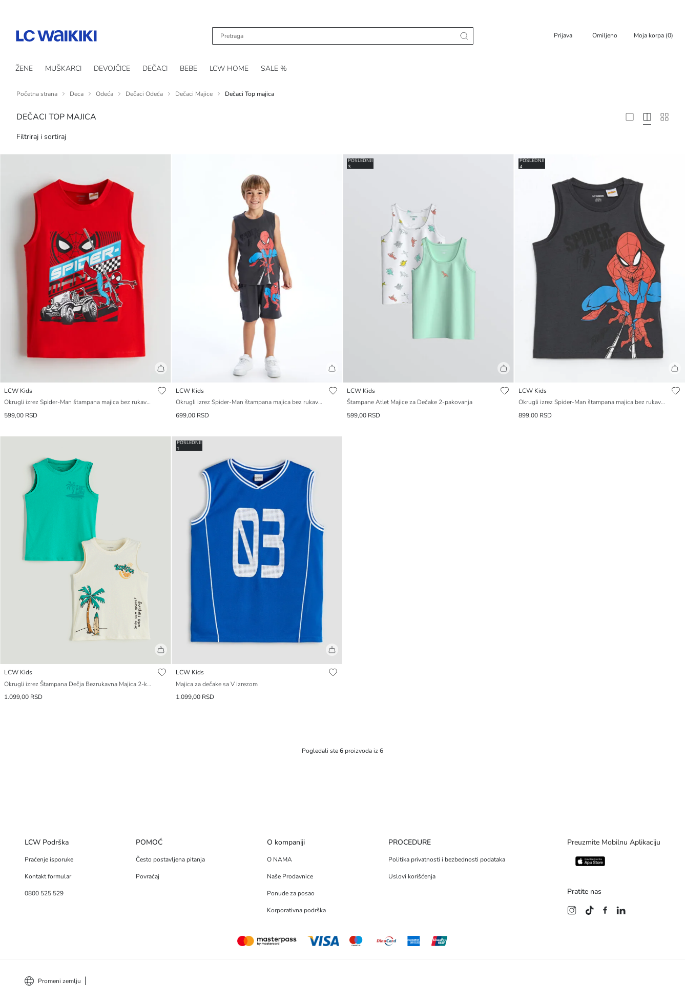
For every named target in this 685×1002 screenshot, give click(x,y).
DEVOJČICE (112, 68)
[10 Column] (664, 117)
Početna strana (36, 94)
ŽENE (24, 68)
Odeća (104, 94)
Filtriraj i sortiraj (41, 137)
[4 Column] (647, 117)
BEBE (188, 68)
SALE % (274, 68)
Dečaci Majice (194, 94)
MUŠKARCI (63, 68)
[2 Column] (630, 117)
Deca (77, 94)
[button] (85, 372)
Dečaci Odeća (144, 94)
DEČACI (155, 68)
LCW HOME (229, 68)
